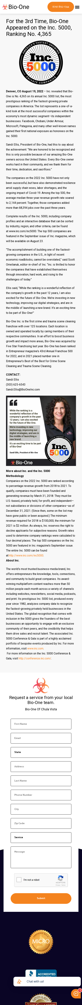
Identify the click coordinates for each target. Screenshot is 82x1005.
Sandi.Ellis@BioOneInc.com (23, 389)
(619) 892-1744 (60, 6)
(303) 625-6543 (16, 384)
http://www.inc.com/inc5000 (26, 555)
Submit (41, 898)
